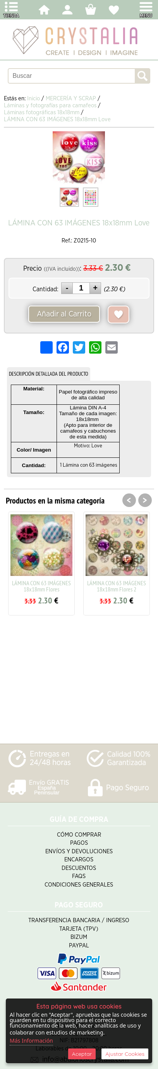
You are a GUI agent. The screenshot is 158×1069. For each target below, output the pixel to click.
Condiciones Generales (79, 885)
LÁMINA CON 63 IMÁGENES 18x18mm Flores (41, 586)
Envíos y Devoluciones (79, 851)
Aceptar (82, 1053)
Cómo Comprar (79, 835)
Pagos (79, 843)
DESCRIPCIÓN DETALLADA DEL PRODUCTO (48, 373)
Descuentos (79, 868)
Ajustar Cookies (124, 1053)
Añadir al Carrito (64, 314)
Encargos (78, 860)
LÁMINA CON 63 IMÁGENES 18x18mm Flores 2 (116, 586)
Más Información (31, 1040)
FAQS (79, 876)
